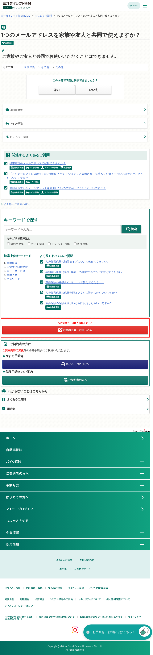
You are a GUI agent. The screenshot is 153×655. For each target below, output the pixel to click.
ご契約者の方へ (77, 379)
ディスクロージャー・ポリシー (20, 606)
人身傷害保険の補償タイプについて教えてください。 (77, 261)
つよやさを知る (20, 520)
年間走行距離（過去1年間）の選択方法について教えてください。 (84, 271)
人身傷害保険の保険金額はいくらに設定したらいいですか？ (81, 292)
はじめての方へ (17, 497)
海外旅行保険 (55, 588)
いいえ (93, 90)
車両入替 (12, 274)
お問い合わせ (87, 560)
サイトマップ (134, 617)
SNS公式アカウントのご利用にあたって (101, 617)
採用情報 (15, 544)
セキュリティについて (89, 599)
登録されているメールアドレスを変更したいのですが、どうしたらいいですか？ (58, 188)
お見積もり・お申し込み (77, 330)
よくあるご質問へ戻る (17, 203)
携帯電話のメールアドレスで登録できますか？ (38, 163)
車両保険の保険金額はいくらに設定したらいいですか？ (78, 303)
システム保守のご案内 (61, 599)
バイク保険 (14, 123)
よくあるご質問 (43, 15)
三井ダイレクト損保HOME (15, 15)
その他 (45, 67)
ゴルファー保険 (76, 588)
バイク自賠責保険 (98, 588)
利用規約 (24, 599)
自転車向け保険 (34, 588)
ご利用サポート (82, 569)
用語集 (11, 408)
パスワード (13, 278)
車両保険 (12, 262)
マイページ (133, 5)
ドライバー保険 (17, 137)
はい (57, 90)
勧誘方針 (9, 599)
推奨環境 (39, 599)
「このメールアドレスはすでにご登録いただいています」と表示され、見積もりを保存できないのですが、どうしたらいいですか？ (76, 175)
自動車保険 (14, 110)
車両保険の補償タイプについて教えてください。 (74, 282)
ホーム (10, 438)
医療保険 (29, 67)
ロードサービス (16, 270)
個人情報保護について (118, 599)
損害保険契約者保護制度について (57, 617)
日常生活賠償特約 (17, 266)
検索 (134, 229)
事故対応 (15, 485)
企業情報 (15, 532)
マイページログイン (78, 364)
